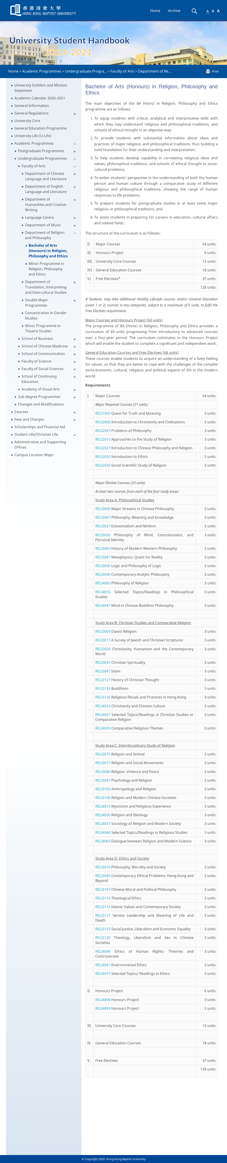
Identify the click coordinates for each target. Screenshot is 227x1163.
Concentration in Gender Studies (46, 315)
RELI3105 (102, 789)
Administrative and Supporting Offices (40, 445)
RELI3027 (102, 526)
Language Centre (39, 217)
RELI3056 (102, 534)
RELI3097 (102, 780)
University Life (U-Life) (32, 135)
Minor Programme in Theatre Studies (43, 328)
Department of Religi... (157, 71)
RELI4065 (102, 841)
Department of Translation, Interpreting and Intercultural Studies (46, 287)
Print (215, 71)
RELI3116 (102, 906)
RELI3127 (102, 679)
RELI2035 (102, 456)
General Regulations (31, 113)
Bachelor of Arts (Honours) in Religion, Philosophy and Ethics (48, 250)
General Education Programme (40, 128)
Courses (21, 411)
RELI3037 (102, 662)
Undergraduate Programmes (42, 158)
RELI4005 (102, 583)
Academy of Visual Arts (41, 389)
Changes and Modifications (41, 404)
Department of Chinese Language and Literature (46, 176)
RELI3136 (102, 697)
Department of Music (43, 225)
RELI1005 (102, 413)
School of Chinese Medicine (45, 346)
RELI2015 (102, 439)
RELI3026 (102, 649)
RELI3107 (102, 889)
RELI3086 (102, 771)
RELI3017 (102, 640)
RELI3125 (102, 928)
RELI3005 (102, 631)
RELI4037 (102, 823)
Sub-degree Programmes (39, 396)
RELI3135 (102, 688)
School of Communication (43, 353)
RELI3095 (102, 565)
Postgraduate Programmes (41, 150)
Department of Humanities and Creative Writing (45, 204)
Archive (174, 10)
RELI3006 (102, 508)
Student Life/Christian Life (36, 434)
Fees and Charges (29, 419)
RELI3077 (102, 762)
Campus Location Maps (34, 454)
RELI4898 (102, 999)
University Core (27, 120)
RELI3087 (102, 557)
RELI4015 (102, 806)
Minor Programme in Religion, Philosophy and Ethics (46, 269)
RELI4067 (102, 964)
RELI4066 (102, 951)
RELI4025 (102, 706)
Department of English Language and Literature (46, 189)
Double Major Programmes (36, 303)
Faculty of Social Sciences (43, 368)
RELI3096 (102, 574)
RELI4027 (102, 714)
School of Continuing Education (39, 379)
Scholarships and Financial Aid (39, 426)
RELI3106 (102, 797)
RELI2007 (102, 430)
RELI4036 (102, 814)
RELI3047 (102, 671)
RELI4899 (102, 1008)
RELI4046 (102, 832)
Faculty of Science (36, 361)
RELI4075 (102, 973)
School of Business (37, 338)
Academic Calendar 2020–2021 (39, 98)
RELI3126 (102, 937)
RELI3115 (102, 898)
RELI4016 (102, 591)
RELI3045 (102, 875)
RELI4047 (102, 605)
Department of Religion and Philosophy (45, 235)
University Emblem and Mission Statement (40, 88)
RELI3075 (102, 754)
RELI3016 (102, 867)
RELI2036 (102, 465)
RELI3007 (102, 517)
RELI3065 (102, 548)
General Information (31, 105)
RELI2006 (102, 422)
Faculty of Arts (122, 71)
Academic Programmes (41, 71)
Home (155, 10)
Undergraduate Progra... (86, 71)
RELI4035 (102, 728)
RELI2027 (102, 447)
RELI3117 (102, 915)
